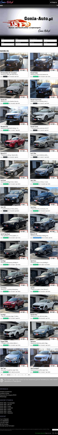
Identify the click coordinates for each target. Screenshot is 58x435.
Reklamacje (3, 397)
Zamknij (55, 429)
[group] (29, 22)
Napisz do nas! (43, 433)
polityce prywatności (8, 430)
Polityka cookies (4, 393)
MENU (1, 5)
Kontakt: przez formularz (7, 426)
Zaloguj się (53, 2)
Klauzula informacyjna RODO (8, 395)
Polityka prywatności (6, 391)
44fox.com (55, 433)
